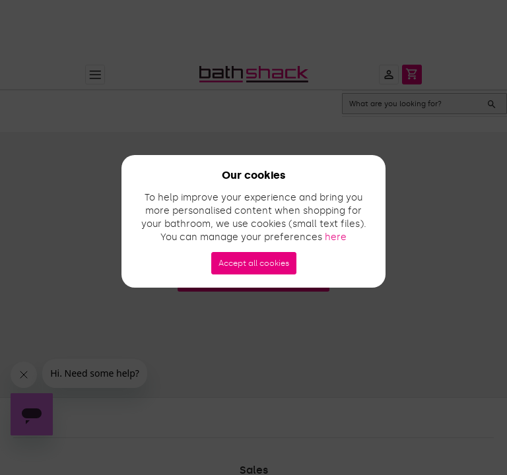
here (336, 237)
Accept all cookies (254, 263)
